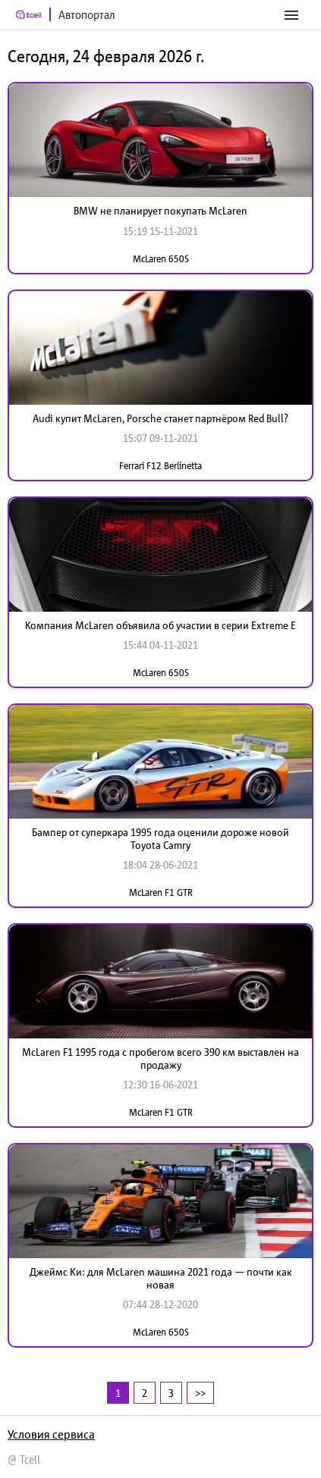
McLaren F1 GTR (161, 892)
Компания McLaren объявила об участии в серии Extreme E (160, 625)
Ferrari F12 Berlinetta (160, 465)
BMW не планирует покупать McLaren (160, 211)
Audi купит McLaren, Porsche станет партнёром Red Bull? (160, 418)
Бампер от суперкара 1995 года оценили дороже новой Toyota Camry (160, 838)
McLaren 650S (161, 259)
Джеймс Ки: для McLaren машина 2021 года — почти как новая (161, 1278)
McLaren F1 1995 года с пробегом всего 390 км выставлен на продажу (160, 1058)
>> (200, 1392)
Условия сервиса (51, 1434)
